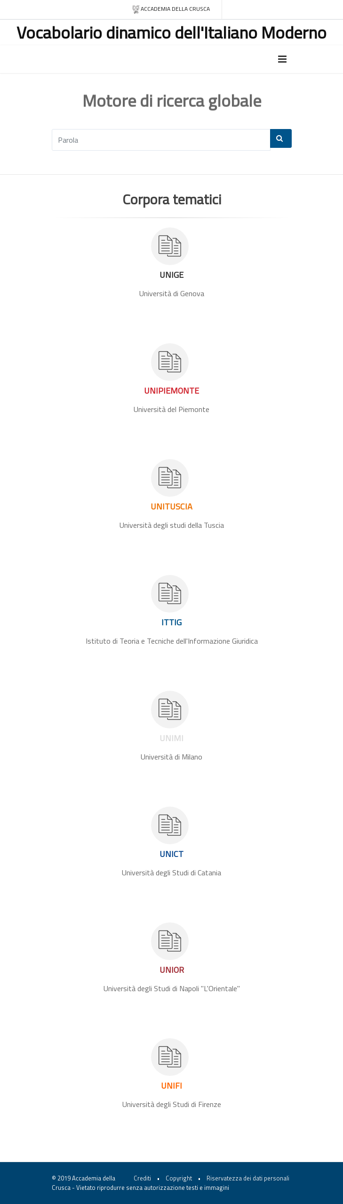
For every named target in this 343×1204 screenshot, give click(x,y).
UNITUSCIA (171, 506)
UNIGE (171, 274)
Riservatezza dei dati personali (248, 1178)
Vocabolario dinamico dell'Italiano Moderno (171, 32)
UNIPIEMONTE (171, 390)
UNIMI (171, 738)
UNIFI (171, 1085)
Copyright (179, 1178)
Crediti (142, 1178)
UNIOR (172, 969)
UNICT (171, 854)
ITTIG (171, 622)
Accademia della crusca (170, 9)
